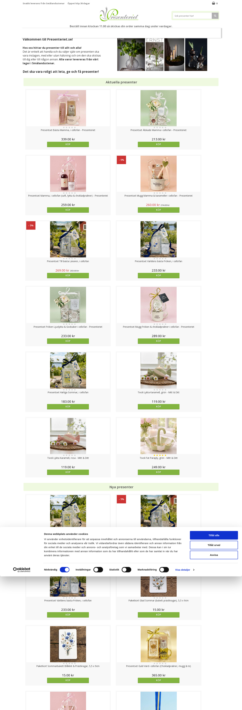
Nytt (29, 31)
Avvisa (214, 688)
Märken (210, 31)
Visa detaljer (182, 703)
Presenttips (140, 31)
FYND (121, 39)
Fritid (182, 31)
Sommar (101, 31)
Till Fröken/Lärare (68, 31)
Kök (169, 31)
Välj (194, 494)
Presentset (119, 31)
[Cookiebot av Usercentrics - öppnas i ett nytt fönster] (21, 703)
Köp (47, 144)
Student (87, 31)
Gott (196, 31)
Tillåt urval (214, 678)
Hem (157, 31)
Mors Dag (44, 31)
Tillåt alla (214, 668)
